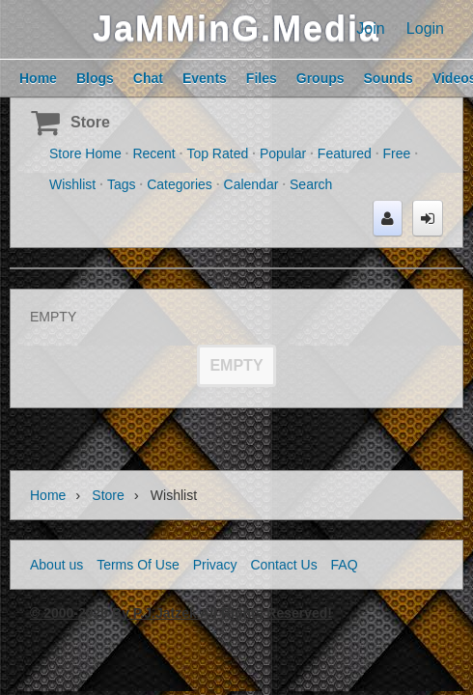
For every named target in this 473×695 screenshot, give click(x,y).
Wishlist (72, 184)
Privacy (215, 564)
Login (425, 28)
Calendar (251, 184)
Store (90, 122)
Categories (179, 184)
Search (311, 184)
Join (370, 28)
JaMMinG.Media (236, 28)
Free (397, 153)
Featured (345, 153)
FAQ (344, 564)
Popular (283, 153)
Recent (153, 153)
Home (48, 495)
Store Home (85, 153)
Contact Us (283, 564)
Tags (121, 184)
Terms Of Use (138, 564)
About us (56, 564)
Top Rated (217, 153)
